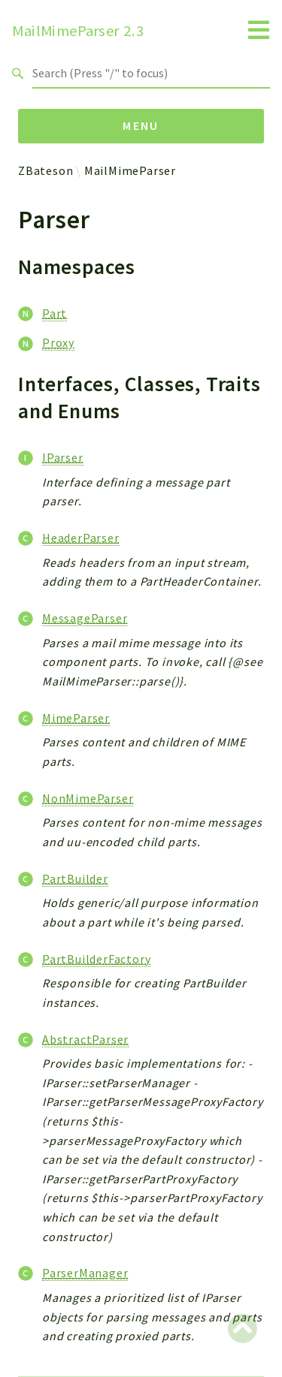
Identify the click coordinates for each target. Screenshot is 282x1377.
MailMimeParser (130, 170)
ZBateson (45, 170)
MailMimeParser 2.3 (78, 31)
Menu (141, 125)
